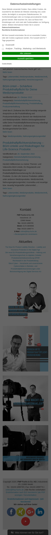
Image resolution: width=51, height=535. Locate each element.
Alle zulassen (25, 53)
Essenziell (8, 45)
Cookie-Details (7, 64)
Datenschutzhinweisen (11, 27)
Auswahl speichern (26, 58)
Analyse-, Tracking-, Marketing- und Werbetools (24, 49)
